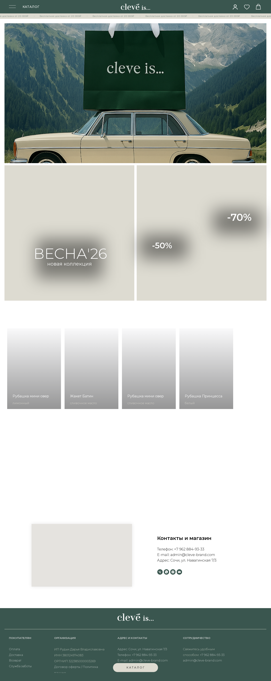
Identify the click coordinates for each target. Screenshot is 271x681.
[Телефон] (160, 572)
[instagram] (173, 572)
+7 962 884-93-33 (189, 549)
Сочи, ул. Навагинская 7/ (192, 560)
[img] (235, 7)
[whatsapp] (166, 572)
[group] (34, 368)
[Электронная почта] (179, 572)
